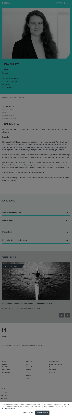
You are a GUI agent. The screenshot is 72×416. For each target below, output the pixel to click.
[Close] (69, 406)
